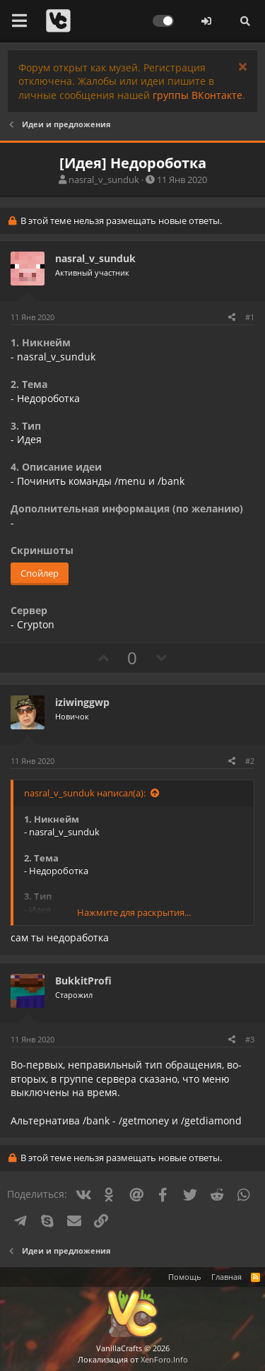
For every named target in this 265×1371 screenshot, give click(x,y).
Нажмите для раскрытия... (134, 912)
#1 (249, 317)
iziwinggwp (82, 702)
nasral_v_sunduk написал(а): (85, 793)
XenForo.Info (164, 1359)
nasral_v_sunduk (104, 179)
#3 (249, 1039)
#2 (249, 760)
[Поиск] (245, 21)
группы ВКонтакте (197, 95)
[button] (19, 21)
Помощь (184, 1276)
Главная (226, 1276)
